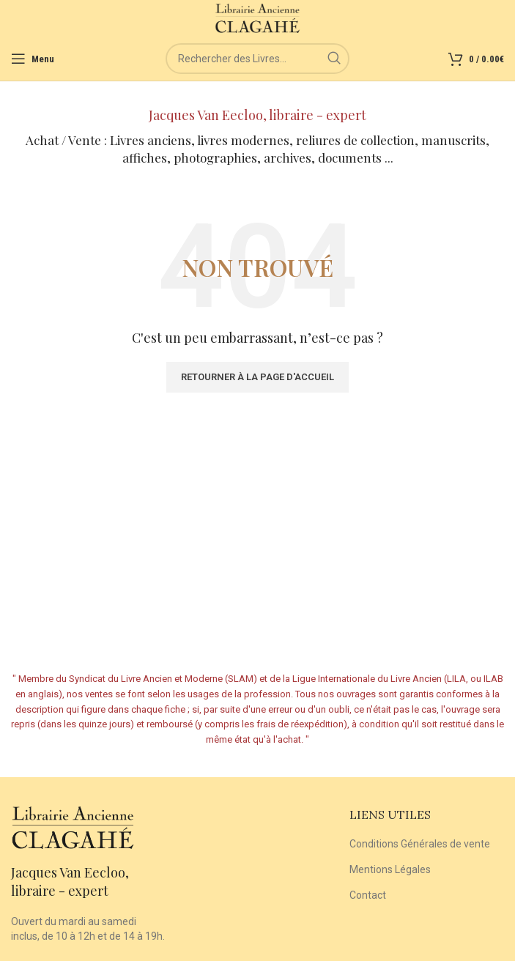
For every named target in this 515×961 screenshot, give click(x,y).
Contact (367, 895)
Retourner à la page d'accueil (257, 376)
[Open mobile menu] (33, 58)
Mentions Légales (390, 869)
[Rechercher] (257, 58)
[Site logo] (257, 17)
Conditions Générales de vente (419, 844)
